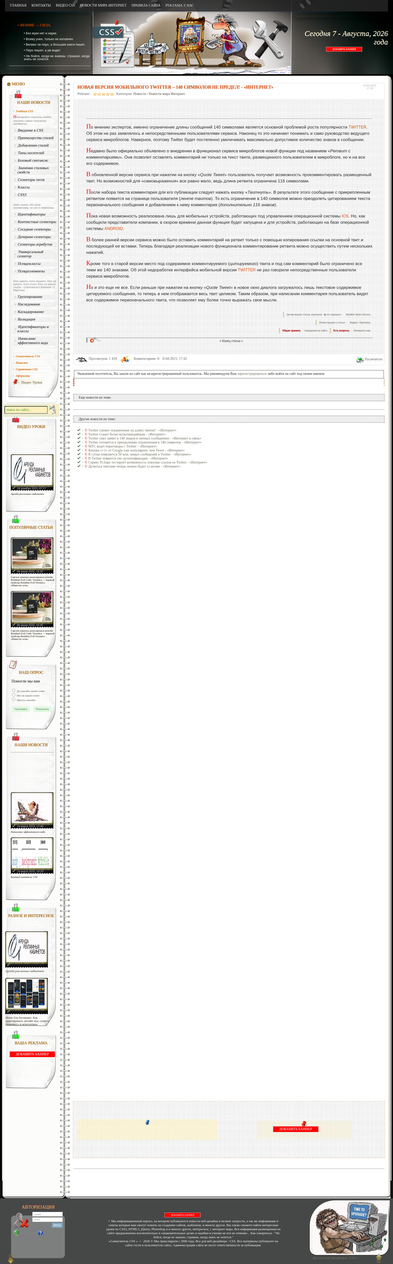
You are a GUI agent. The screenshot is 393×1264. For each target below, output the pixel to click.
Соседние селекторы (34, 229)
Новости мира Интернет (167, 94)
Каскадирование (31, 312)
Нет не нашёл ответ (28, 695)
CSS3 (22, 195)
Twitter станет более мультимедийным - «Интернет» (127, 434)
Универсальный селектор (30, 254)
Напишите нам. (362, 330)
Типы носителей (31, 153)
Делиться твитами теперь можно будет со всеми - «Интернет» (134, 466)
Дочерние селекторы (34, 237)
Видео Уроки (31, 382)
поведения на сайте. (316, 330)
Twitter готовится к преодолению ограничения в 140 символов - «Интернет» (145, 442)
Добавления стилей (33, 145)
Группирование (30, 297)
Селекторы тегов (31, 180)
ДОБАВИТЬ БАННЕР (344, 49)
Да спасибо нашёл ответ (30, 691)
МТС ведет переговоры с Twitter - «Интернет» (122, 446)
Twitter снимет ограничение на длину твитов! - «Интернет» (132, 430)
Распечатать (374, 359)
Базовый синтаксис (33, 160)
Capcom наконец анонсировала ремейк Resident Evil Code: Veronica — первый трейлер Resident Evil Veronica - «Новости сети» (32, 581)
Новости (139, 94)
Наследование (29, 304)
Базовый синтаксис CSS (24, 877)
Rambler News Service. (358, 314)
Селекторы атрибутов (35, 244)
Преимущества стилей (36, 138)
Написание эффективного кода (32, 340)
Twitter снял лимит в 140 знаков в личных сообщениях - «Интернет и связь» (145, 438)
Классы (24, 187)
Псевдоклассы (29, 264)
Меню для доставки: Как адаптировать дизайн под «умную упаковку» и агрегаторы (27, 1021)
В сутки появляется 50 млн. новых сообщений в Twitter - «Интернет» (139, 454)
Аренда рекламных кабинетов (27, 494)
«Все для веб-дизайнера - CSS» (333, 1258)
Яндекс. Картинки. (360, 322)
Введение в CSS (31, 130)
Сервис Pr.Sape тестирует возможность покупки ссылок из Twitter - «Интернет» (147, 462)
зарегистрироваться (252, 374)
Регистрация (28, 1233)
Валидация (27, 319)
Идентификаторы (32, 214)
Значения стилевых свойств (33, 170)
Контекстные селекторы (37, 222)
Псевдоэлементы (31, 271)
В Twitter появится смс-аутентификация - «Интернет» (128, 458)
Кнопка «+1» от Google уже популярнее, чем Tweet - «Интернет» (136, 450)
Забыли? (49, 1233)
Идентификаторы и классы (33, 329)
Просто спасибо (25, 700)
